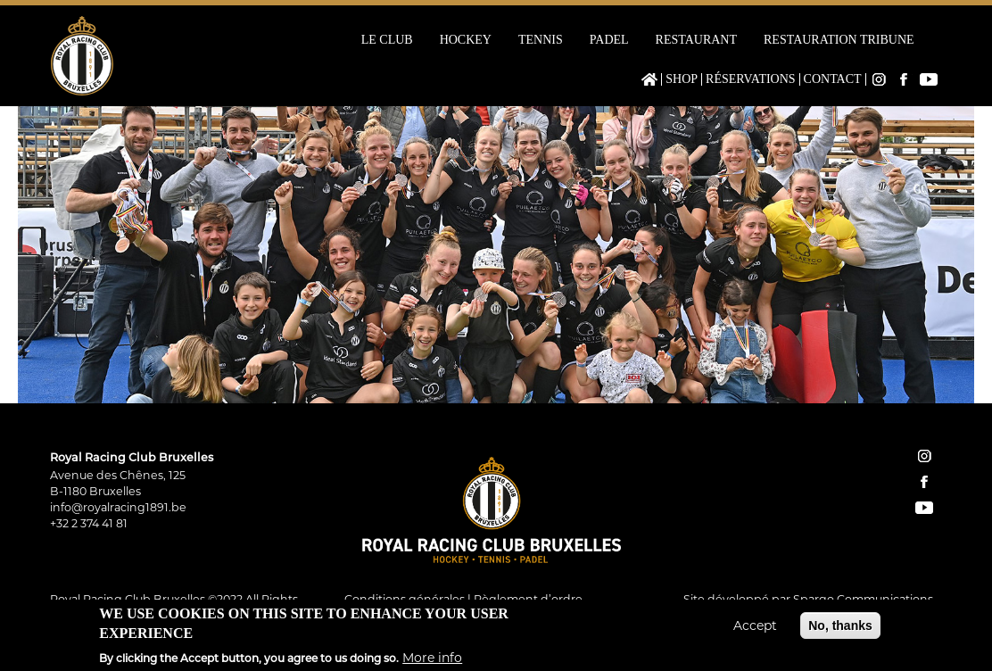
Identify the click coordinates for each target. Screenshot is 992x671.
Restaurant (696, 40)
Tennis (540, 40)
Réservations (751, 79)
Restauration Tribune (839, 40)
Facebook (904, 79)
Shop (681, 79)
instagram (924, 456)
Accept (755, 629)
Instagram (879, 79)
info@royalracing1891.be (118, 507)
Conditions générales (404, 599)
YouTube (929, 79)
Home (649, 79)
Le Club (387, 40)
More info (432, 660)
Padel (609, 40)
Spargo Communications (863, 599)
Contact (833, 79)
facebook (924, 482)
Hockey (466, 40)
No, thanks (840, 629)
